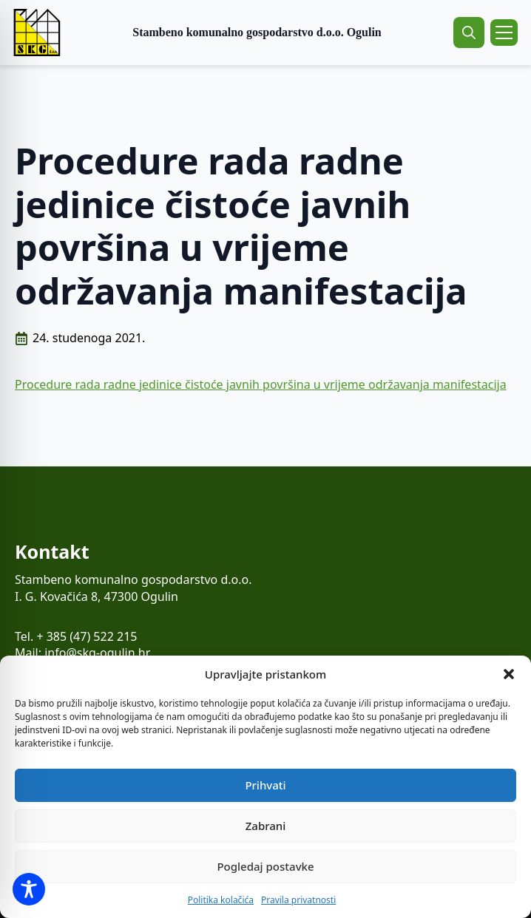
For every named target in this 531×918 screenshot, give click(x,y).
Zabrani (266, 825)
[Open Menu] (504, 32)
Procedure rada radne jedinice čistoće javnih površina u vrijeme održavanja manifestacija (261, 384)
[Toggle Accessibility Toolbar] (29, 889)
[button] (508, 674)
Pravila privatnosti (298, 900)
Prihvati (265, 785)
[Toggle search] (468, 32)
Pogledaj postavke (265, 866)
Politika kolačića (221, 900)
